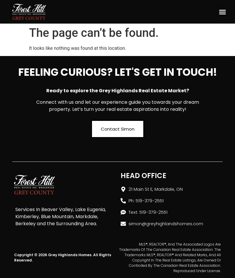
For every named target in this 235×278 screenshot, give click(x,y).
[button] (222, 11)
